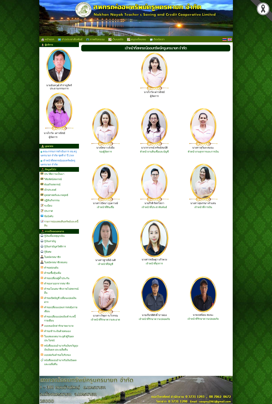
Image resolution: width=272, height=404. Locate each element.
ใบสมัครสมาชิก (52, 257)
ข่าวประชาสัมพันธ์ (70, 39)
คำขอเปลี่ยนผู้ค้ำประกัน (56, 278)
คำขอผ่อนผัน (51, 267)
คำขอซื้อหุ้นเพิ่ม (52, 273)
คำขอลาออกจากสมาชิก (57, 283)
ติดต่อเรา (157, 39)
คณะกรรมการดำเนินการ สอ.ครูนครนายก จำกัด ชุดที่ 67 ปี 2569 (58, 153)
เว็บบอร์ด (115, 39)
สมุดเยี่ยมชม (136, 39)
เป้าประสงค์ (50, 189)
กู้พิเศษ (47, 251)
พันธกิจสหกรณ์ (52, 184)
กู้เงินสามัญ (50, 241)
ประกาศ (48, 211)
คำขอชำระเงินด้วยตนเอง (57, 331)
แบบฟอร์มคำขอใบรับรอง (57, 355)
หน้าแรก (47, 39)
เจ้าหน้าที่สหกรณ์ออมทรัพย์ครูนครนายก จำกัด (57, 162)
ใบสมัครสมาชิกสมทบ (55, 262)
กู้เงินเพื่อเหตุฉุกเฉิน (54, 236)
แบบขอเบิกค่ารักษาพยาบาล (58, 325)
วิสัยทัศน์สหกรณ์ (53, 179)
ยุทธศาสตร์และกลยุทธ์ (56, 195)
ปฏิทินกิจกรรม (52, 200)
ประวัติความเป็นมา (54, 174)
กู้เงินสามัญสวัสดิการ (55, 246)
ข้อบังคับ (48, 216)
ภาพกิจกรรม (95, 39)
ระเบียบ (48, 205)
